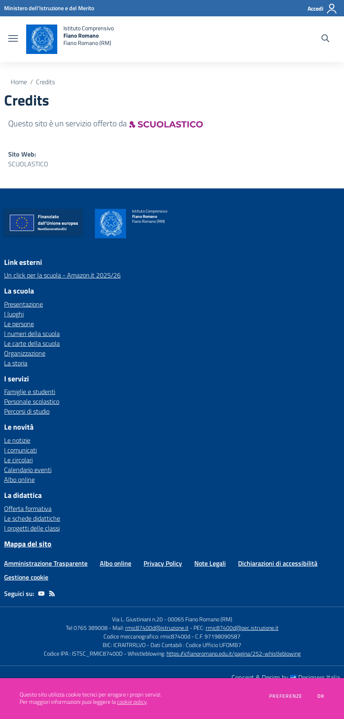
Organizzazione (24, 353)
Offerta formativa (28, 508)
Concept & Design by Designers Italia (286, 677)
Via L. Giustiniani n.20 (137, 619)
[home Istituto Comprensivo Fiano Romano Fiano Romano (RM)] (70, 39)
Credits (45, 82)
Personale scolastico (31, 401)
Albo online (19, 479)
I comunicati (20, 450)
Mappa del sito (28, 543)
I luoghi (14, 314)
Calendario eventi (28, 470)
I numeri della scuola (32, 333)
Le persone (19, 324)
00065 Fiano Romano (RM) (200, 619)
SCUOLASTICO (28, 164)
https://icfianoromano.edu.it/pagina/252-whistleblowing (233, 653)
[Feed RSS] (52, 593)
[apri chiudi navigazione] (13, 39)
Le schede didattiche (32, 518)
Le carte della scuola (32, 343)
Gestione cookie (26, 577)
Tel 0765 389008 (87, 627)
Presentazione (23, 304)
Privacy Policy (163, 563)
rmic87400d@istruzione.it (157, 627)
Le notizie (17, 440)
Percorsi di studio (26, 411)
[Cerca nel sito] (325, 39)
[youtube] (41, 593)
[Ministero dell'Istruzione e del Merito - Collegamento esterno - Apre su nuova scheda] (49, 8)
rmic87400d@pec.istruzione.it (242, 627)
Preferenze (285, 696)
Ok (321, 696)
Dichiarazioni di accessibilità (277, 563)
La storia (15, 363)
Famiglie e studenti (29, 391)
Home (19, 82)
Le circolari (18, 460)
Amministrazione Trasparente (46, 563)
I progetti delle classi (32, 528)
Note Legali (210, 563)
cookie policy (131, 701)
